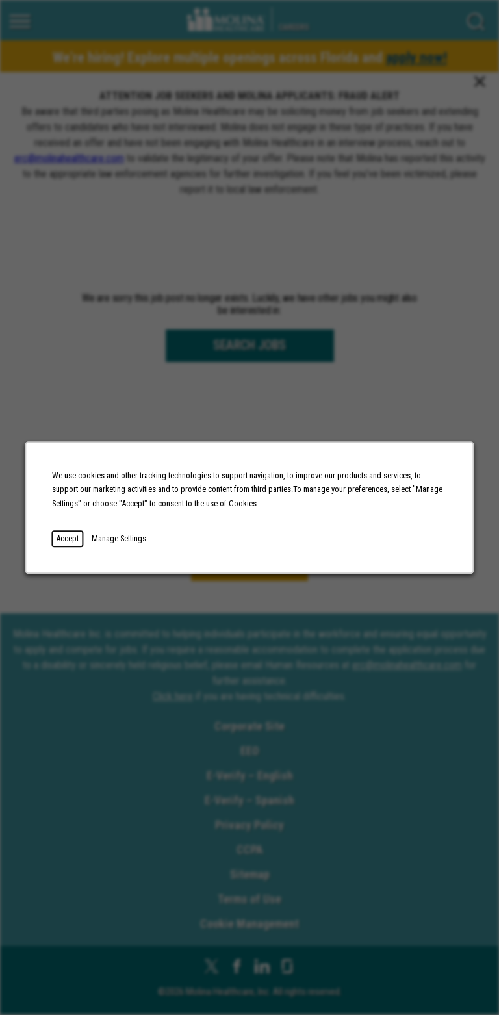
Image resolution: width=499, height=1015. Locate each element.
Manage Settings (119, 538)
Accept (67, 538)
